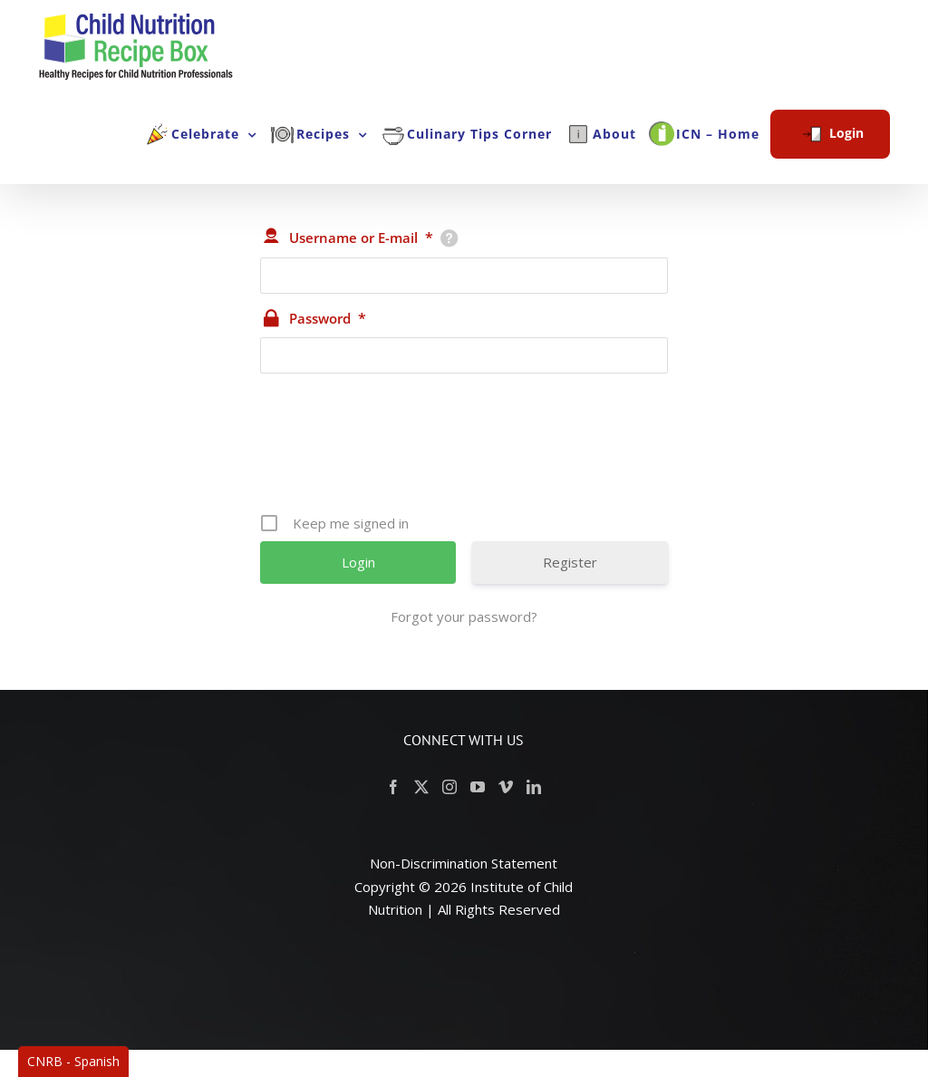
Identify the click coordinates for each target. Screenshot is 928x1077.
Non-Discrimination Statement (463, 863)
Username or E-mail (361, 237)
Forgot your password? (464, 616)
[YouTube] (477, 787)
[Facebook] (393, 787)
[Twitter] (421, 787)
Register (570, 562)
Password (327, 318)
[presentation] (466, 449)
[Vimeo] (505, 787)
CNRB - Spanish (73, 1061)
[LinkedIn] (534, 787)
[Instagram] (449, 787)
